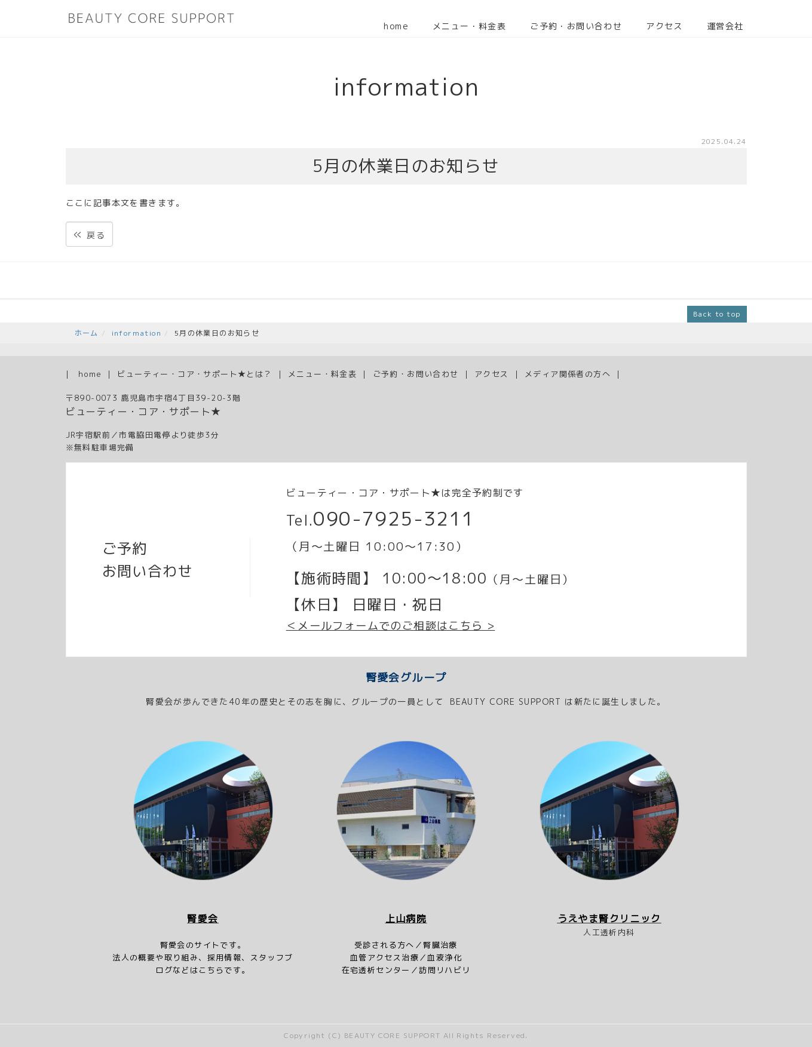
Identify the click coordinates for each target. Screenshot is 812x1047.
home (396, 26)
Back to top (716, 314)
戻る (89, 234)
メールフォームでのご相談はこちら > (396, 625)
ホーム (87, 333)
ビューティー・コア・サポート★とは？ (194, 374)
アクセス (664, 26)
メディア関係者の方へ (568, 374)
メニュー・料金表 (469, 26)
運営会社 (725, 26)
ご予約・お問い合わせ (576, 26)
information (136, 333)
